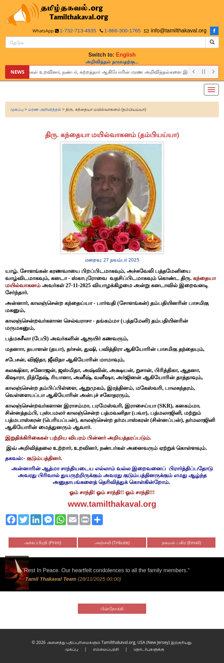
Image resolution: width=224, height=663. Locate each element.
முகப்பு (17, 109)
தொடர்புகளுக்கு (149, 649)
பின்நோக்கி (112, 606)
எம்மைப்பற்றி (106, 649)
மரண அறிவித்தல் (44, 109)
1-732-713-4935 (78, 30)
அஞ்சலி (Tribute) (112, 540)
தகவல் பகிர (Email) (181, 540)
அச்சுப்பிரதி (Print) (42, 540)
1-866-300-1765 (122, 30)
